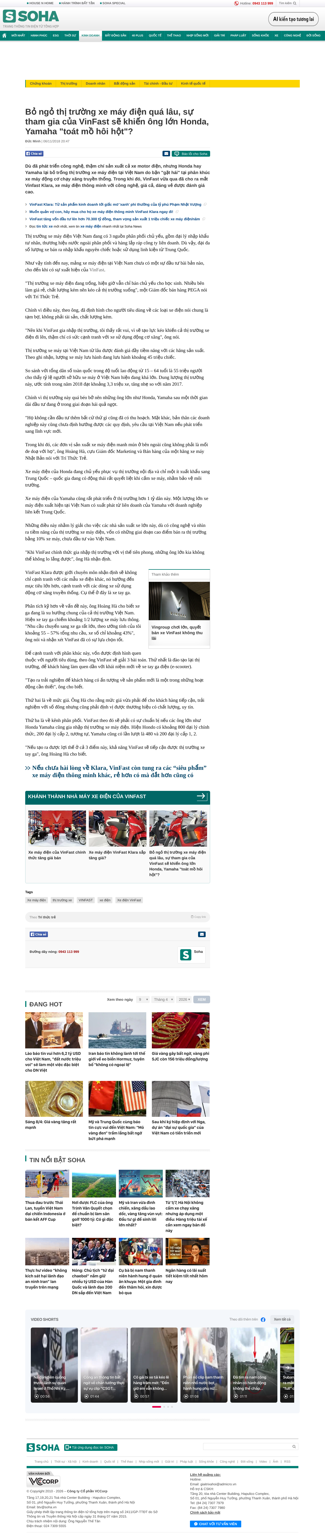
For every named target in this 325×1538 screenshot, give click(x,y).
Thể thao (174, 35)
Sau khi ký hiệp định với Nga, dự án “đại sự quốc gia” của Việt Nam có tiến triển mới (179, 1127)
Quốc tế (155, 35)
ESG (56, 35)
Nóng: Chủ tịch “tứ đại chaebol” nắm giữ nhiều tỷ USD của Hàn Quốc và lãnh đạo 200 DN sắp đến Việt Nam (93, 1281)
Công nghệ (292, 35)
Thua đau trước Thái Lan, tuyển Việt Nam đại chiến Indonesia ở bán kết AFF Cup (45, 1211)
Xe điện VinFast (129, 900)
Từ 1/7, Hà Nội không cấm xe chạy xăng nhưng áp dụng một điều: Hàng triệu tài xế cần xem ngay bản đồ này (186, 1216)
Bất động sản (115, 35)
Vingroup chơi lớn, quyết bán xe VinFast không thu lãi (177, 633)
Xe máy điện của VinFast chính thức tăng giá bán (57, 855)
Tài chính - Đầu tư (158, 83)
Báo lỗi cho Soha (194, 154)
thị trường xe (62, 900)
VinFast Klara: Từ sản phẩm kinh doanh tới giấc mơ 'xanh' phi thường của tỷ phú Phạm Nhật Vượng (117, 204)
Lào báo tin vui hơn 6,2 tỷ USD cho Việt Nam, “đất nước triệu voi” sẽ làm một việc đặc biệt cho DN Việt (53, 1062)
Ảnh (275, 1461)
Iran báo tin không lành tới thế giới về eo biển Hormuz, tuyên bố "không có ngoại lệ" (117, 1059)
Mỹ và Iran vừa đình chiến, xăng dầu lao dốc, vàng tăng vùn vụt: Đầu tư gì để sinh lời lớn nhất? (140, 1213)
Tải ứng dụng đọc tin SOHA (90, 1447)
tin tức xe (44, 226)
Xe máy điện (36, 900)
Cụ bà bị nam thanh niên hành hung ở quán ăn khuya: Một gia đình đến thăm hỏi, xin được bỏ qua (140, 1281)
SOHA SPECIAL (114, 3)
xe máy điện (90, 226)
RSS (287, 1461)
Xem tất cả (282, 1319)
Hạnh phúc (39, 35)
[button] (156, 1407)
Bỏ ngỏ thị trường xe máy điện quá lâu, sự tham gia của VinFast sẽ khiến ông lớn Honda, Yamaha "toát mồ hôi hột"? (177, 863)
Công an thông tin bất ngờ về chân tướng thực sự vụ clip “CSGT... (104, 1383)
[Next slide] (287, 1367)
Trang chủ (41, 1461)
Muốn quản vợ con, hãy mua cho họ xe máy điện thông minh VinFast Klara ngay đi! (103, 212)
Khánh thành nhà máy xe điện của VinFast (87, 796)
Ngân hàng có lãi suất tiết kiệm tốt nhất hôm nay (187, 1276)
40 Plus (137, 35)
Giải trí (219, 35)
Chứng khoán (41, 83)
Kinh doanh (90, 35)
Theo (117, 917)
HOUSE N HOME (41, 3)
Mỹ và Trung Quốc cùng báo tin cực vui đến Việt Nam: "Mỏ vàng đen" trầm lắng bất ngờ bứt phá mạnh (116, 1130)
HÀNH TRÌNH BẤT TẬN (78, 3)
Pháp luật (238, 35)
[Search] (246, 1446)
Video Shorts (44, 1319)
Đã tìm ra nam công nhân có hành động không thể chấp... (249, 1383)
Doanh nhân (95, 83)
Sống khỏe (260, 35)
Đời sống (314, 35)
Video (263, 1461)
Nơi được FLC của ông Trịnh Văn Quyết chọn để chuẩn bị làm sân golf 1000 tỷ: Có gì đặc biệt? (92, 1213)
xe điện (104, 900)
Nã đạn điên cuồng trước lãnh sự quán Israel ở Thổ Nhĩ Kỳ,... (51, 1383)
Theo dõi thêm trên (247, 1319)
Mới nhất (18, 35)
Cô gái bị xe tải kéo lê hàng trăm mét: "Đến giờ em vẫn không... (151, 1383)
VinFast (96, 269)
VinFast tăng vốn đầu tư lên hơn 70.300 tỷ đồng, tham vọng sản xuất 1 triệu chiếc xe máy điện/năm (117, 219)
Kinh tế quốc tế (193, 83)
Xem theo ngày (120, 999)
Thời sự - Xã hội (65, 1461)
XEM (202, 999)
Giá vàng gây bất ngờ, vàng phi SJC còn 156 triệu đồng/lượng (180, 1056)
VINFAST (86, 900)
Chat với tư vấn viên (215, 1524)
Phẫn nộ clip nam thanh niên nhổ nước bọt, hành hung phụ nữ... (203, 1383)
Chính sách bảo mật (205, 1512)
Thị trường (68, 83)
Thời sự (70, 35)
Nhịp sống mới (197, 35)
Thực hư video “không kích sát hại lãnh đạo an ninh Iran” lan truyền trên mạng (46, 1279)
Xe (276, 35)
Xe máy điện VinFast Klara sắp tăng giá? (117, 855)
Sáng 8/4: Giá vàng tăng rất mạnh (50, 1124)
